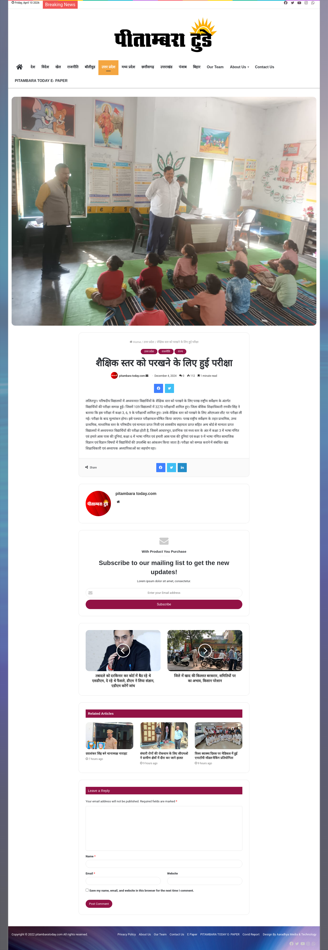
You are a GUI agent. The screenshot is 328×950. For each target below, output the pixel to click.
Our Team (215, 67)
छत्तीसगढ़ (147, 67)
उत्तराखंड (166, 67)
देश (33, 67)
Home (135, 342)
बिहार (196, 67)
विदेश (45, 67)
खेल (58, 67)
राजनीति (72, 67)
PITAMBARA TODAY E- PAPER (41, 81)
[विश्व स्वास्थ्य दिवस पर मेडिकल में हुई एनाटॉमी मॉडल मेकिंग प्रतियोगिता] (218, 735)
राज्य (180, 351)
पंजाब (183, 67)
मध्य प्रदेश (128, 67)
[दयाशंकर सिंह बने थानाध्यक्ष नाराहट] (109, 735)
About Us (238, 67)
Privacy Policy (127, 934)
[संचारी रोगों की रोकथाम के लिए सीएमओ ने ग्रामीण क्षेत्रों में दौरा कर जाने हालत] (164, 735)
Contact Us (264, 67)
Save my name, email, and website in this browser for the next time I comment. (141, 890)
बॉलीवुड (90, 67)
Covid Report (251, 934)
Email (90, 873)
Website (172, 873)
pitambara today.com (132, 375)
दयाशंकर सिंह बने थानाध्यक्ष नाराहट (106, 753)
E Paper (192, 934)
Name (91, 856)
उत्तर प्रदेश (108, 67)
